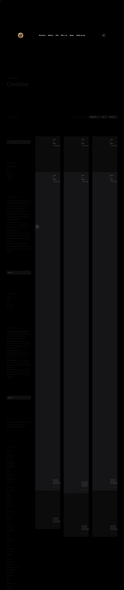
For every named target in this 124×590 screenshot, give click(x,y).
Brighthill (9, 474)
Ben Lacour (10, 461)
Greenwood (10, 525)
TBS (8, 172)
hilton (8, 533)
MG (8, 578)
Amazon (9, 450)
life (8, 557)
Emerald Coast (11, 512)
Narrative (9, 586)
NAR (8, 581)
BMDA (9, 469)
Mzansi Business (12, 233)
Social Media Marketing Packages (17, 201)
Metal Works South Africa (15, 212)
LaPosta (9, 554)
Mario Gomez (11, 570)
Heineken (10, 528)
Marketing (14, 78)
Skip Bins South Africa (14, 222)
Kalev (8, 546)
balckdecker (10, 456)
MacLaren (10, 565)
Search (9, 137)
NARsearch (10, 589)
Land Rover (10, 551)
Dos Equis (10, 504)
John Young (10, 541)
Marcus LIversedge (13, 567)
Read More (58, 526)
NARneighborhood (12, 583)
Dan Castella (11, 488)
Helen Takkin (11, 530)
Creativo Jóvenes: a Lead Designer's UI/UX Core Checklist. (53, 247)
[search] (29, 273)
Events (9, 514)
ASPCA (9, 453)
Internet (9, 538)
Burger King (10, 174)
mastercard (10, 575)
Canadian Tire (11, 480)
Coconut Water (11, 166)
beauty (9, 458)
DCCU (8, 493)
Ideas (8, 535)
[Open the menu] (103, 35)
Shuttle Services (12, 244)
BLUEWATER (11, 466)
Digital (9, 78)
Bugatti (9, 477)
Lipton (9, 559)
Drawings (10, 506)
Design (9, 498)
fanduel (9, 520)
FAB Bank (10, 517)
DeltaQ (9, 496)
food (8, 522)
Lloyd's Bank (11, 562)
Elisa (8, 509)
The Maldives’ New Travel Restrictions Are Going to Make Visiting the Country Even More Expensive (19, 206)
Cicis (8, 485)
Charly (9, 482)
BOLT (8, 472)
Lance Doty (10, 549)
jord (8, 543)
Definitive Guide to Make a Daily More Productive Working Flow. (82, 251)
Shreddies (10, 177)
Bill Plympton (11, 464)
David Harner (11, 490)
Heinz (8, 169)
